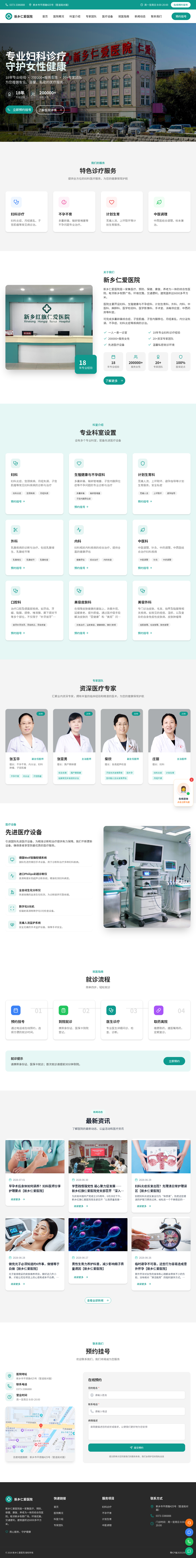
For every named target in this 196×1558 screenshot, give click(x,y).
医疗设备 (107, 16)
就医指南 (123, 16)
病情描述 (93, 1420)
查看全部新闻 (98, 1300)
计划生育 (107, 1519)
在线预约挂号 (181, 4)
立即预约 (174, 1061)
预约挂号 (181, 16)
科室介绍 (74, 16)
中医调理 (107, 1525)
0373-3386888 (24, 1389)
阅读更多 (18, 1199)
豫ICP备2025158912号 (180, 1552)
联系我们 (156, 16)
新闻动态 (140, 16)
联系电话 (93, 1404)
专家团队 (91, 16)
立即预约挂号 (19, 109)
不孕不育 (107, 1513)
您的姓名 (93, 1388)
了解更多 (114, 380)
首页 (45, 16)
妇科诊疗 (107, 1506)
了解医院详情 (50, 110)
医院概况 (58, 16)
